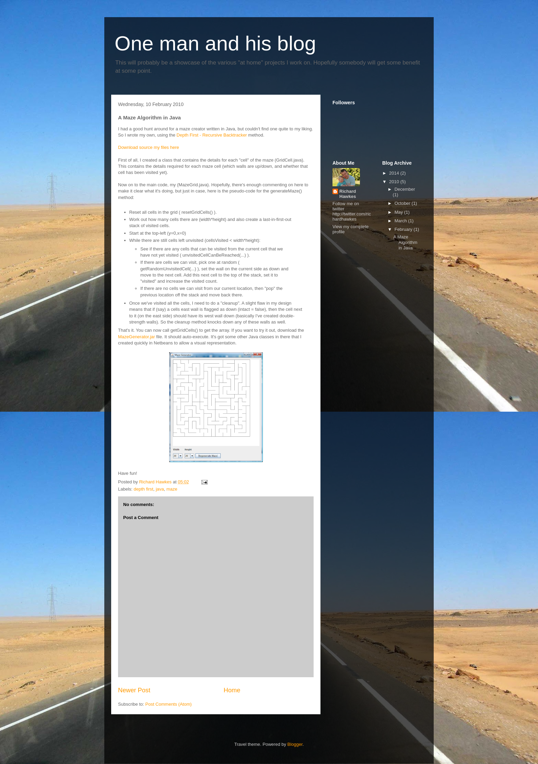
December (405, 189)
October (403, 203)
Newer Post (134, 690)
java (160, 489)
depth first (143, 489)
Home (232, 690)
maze (171, 489)
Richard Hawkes (347, 194)
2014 (394, 173)
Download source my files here (148, 147)
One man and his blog (215, 43)
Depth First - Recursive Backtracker (212, 135)
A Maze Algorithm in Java (405, 242)
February (404, 229)
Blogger (295, 744)
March (401, 220)
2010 (394, 181)
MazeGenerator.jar (136, 336)
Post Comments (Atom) (168, 704)
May (399, 212)
